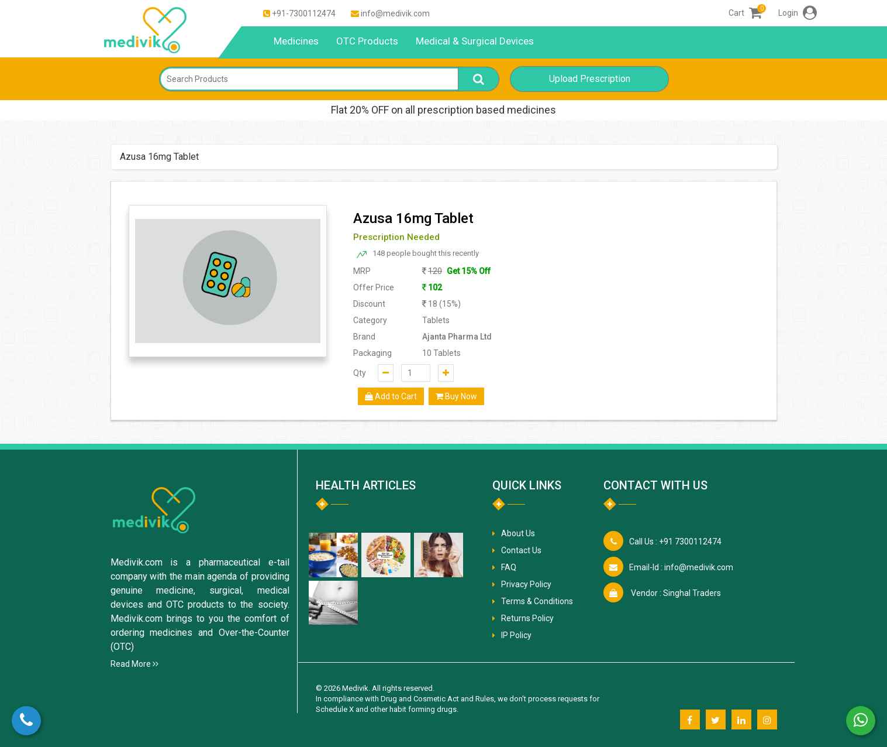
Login (797, 13)
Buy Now (456, 396)
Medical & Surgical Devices (475, 41)
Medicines (296, 41)
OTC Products (367, 41)
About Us (518, 533)
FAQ (508, 567)
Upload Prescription (589, 78)
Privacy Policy (526, 584)
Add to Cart (391, 396)
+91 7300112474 (675, 541)
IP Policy (516, 635)
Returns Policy (527, 618)
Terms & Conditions (537, 601)
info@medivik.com (395, 13)
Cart (745, 13)
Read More (134, 664)
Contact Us (521, 550)
